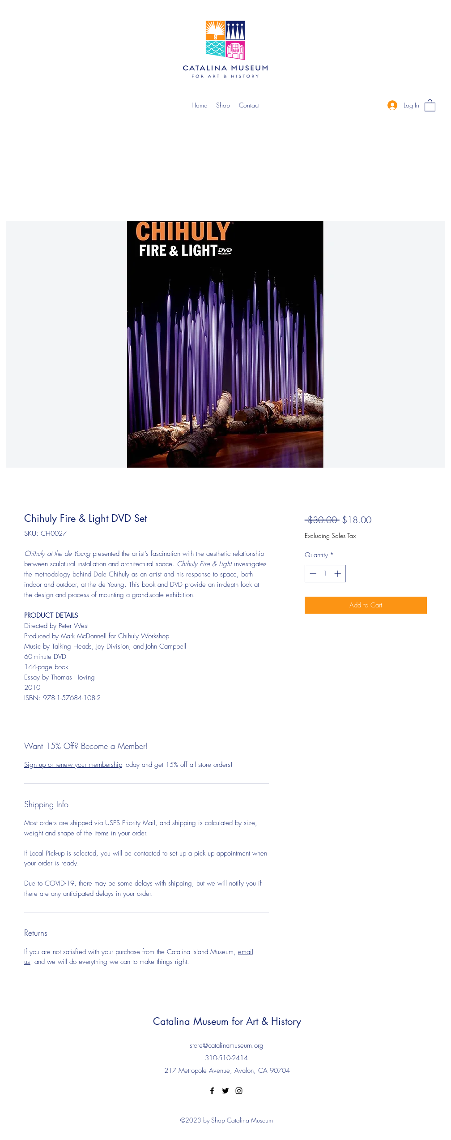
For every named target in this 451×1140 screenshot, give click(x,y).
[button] (430, 105)
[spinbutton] (325, 573)
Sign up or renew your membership (73, 764)
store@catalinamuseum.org (227, 1045)
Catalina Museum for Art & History (227, 1021)
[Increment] (338, 573)
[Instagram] (238, 1090)
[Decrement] (312, 573)
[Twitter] (225, 1090)
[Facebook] (212, 1090)
